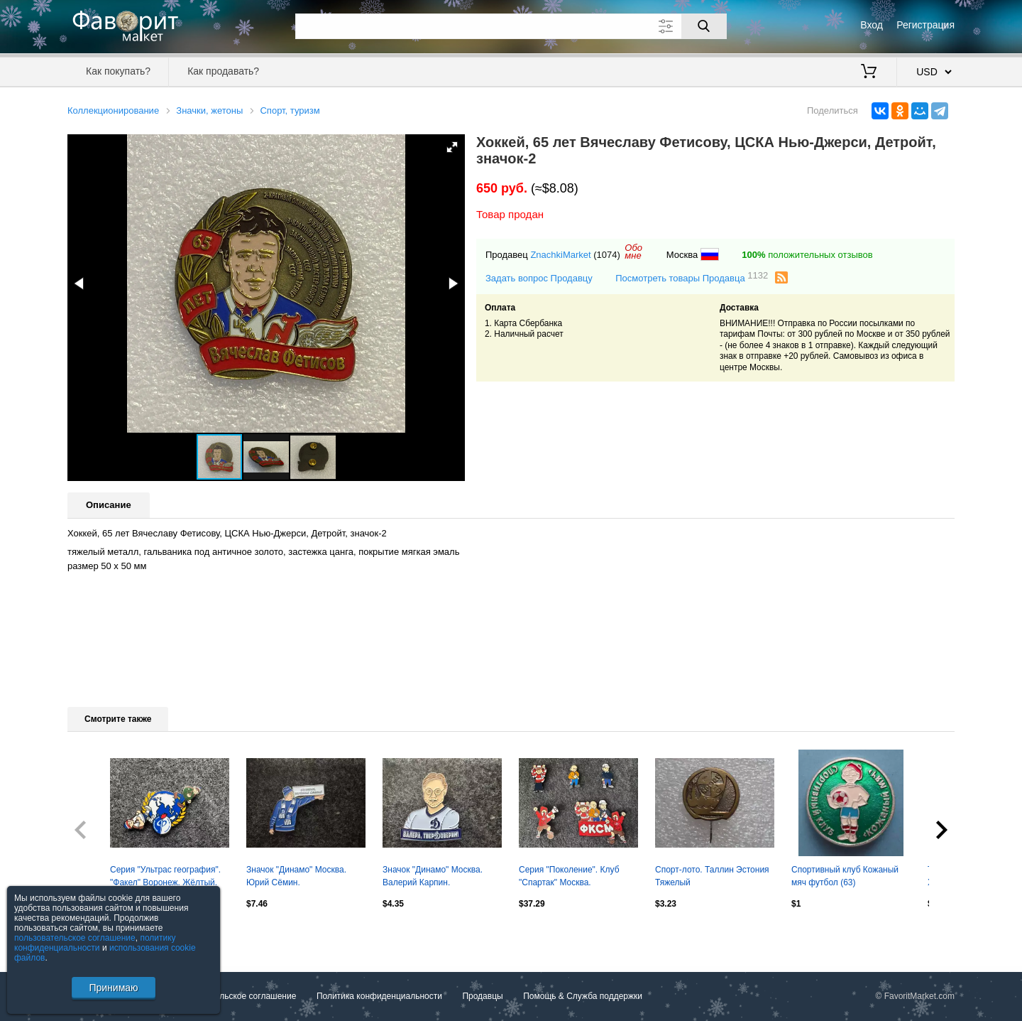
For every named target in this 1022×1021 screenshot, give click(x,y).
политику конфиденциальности (95, 943)
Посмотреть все (98, 934)
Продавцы (482, 996)
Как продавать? (223, 71)
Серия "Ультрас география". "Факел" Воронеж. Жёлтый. (165, 876)
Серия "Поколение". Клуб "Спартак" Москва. (569, 876)
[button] (452, 147)
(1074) (606, 254)
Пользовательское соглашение (235, 996)
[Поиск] (704, 26)
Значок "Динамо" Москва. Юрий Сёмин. (296, 876)
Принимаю (113, 987)
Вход (871, 25)
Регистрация (925, 25)
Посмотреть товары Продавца (691, 277)
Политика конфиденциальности (379, 996)
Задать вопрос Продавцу (539, 278)
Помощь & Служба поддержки (582, 996)
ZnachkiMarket (560, 254)
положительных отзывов (807, 254)
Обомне (633, 251)
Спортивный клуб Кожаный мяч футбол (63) (845, 876)
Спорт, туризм (289, 110)
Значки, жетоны (209, 110)
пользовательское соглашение (75, 938)
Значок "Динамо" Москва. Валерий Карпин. (433, 876)
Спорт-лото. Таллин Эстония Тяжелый (712, 876)
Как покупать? (118, 71)
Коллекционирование (113, 110)
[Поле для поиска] (511, 26)
